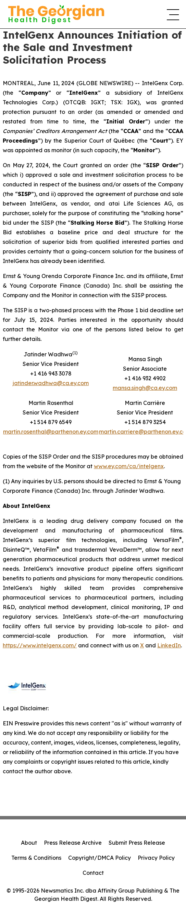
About (29, 842)
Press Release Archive (73, 842)
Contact (93, 872)
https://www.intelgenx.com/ (40, 645)
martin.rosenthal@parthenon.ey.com (50, 431)
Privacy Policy (156, 857)
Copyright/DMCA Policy (99, 857)
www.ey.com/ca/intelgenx (129, 466)
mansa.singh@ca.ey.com (145, 387)
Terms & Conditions (36, 857)
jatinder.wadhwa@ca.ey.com (51, 383)
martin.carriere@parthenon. (135, 431)
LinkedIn (169, 645)
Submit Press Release (137, 842)
